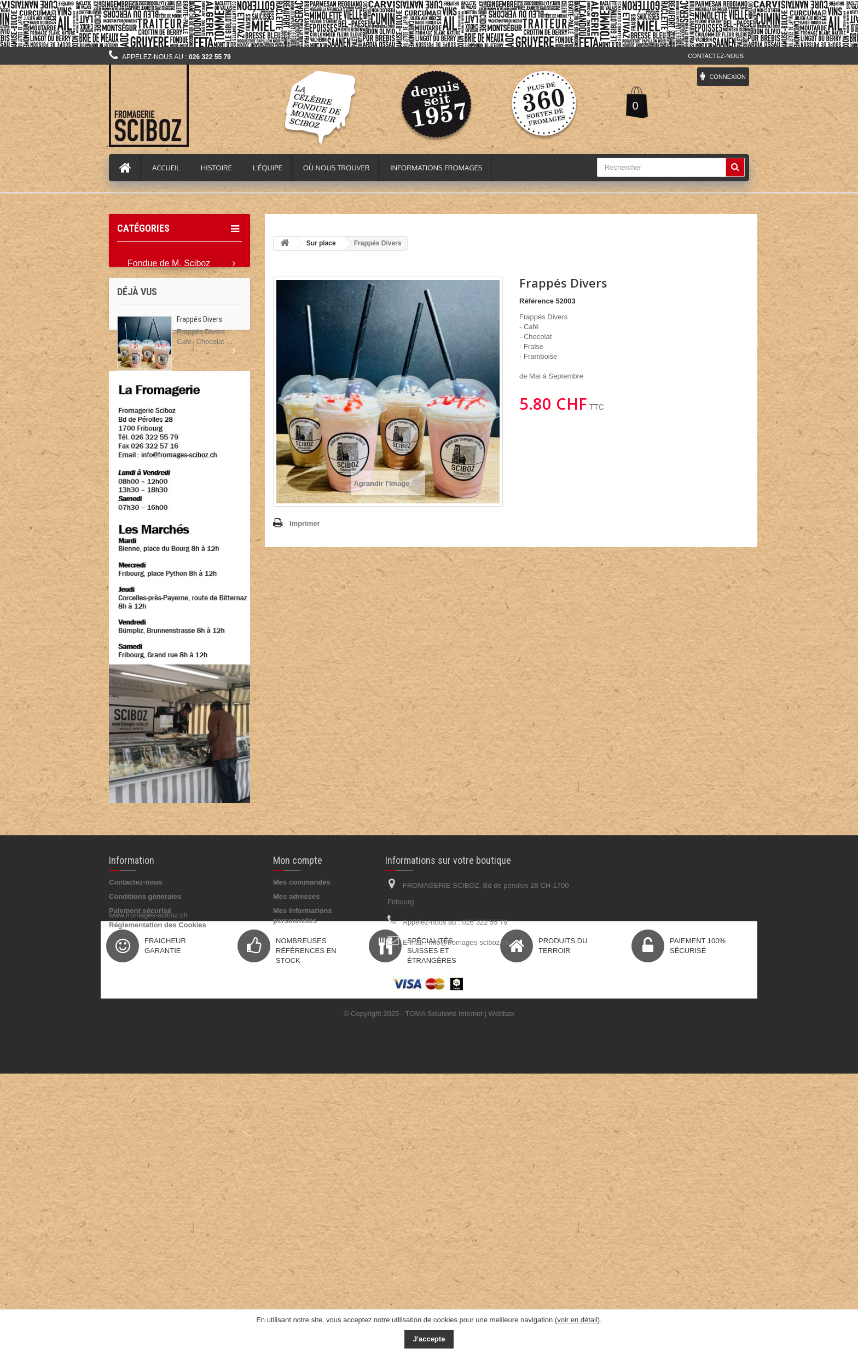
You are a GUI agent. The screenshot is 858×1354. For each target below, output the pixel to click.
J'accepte (429, 1339)
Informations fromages (436, 167)
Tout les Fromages (163, 307)
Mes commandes (302, 1124)
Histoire (216, 167)
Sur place (146, 438)
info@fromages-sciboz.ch (469, 1184)
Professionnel (154, 460)
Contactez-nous (716, 56)
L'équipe (267, 167)
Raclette (143, 285)
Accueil (166, 167)
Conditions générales (145, 1138)
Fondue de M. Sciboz (168, 263)
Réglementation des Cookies (157, 1167)
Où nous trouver (336, 167)
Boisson (143, 350)
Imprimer (304, 523)
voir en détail (577, 1320)
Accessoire (148, 394)
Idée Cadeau (152, 416)
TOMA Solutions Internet (444, 1294)
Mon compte (297, 1102)
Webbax (501, 1294)
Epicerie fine (151, 329)
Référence (536, 301)
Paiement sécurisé (140, 1153)
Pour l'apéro (151, 372)
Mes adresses (296, 1138)
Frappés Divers (199, 537)
